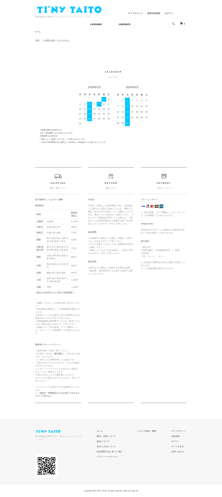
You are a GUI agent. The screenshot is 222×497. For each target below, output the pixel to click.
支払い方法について (109, 446)
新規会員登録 (153, 13)
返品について (106, 441)
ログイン (169, 13)
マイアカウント (135, 13)
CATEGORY (96, 24)
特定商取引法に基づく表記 (113, 451)
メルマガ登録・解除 (148, 431)
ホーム (38, 32)
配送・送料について (109, 436)
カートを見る (178, 446)
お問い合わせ (178, 451)
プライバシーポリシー (110, 457)
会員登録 (176, 436)
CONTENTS (124, 24)
